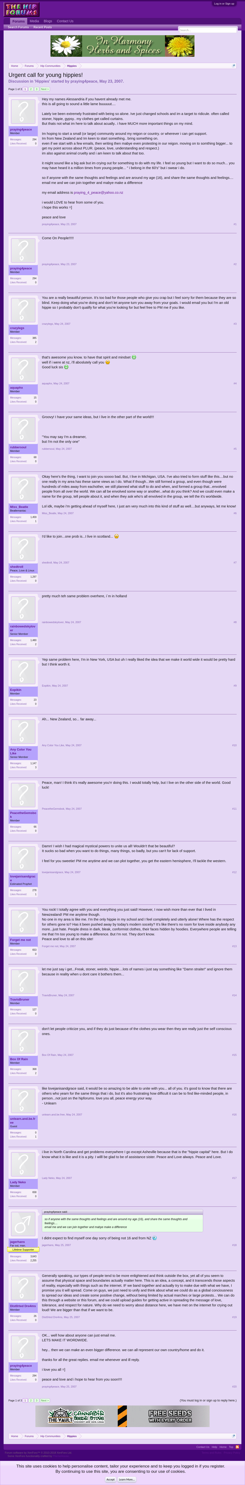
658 (35, 1192)
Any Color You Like (20, 751)
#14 (234, 995)
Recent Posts (43, 27)
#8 (235, 622)
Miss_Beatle (19, 507)
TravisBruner (19, 999)
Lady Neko (18, 1182)
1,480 (33, 640)
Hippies (42, 81)
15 (35, 397)
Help (214, 1446)
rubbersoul (18, 447)
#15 (234, 1054)
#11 (234, 808)
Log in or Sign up (224, 3)
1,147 (33, 763)
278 (35, 890)
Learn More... (127, 1479)
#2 (235, 264)
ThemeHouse (61, 1456)
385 (35, 338)
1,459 (33, 517)
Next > (45, 89)
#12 (234, 872)
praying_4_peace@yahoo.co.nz (98, 192)
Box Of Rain (19, 1059)
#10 (234, 745)
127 (35, 1009)
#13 (234, 946)
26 (35, 1316)
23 (35, 700)
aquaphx (16, 387)
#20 (234, 1386)
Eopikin (15, 690)
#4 (235, 383)
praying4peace (83, 81)
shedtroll (16, 567)
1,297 (33, 576)
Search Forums (18, 27)
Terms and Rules (212, 1452)
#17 (234, 1178)
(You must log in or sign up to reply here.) (208, 1400)
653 (35, 950)
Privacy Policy (232, 1452)
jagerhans (17, 1242)
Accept (111, 1479)
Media (34, 21)
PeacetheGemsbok (23, 815)
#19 (234, 1317)
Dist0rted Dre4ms (23, 1306)
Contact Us (65, 21)
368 (35, 1069)
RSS (237, 1447)
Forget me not (20, 940)
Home (223, 1446)
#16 (234, 1114)
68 (35, 457)
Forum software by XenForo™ (38, 1452)
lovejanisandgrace (22, 878)
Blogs (48, 21)
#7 (235, 562)
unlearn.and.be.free (22, 1120)
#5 (235, 448)
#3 (235, 323)
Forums (18, 21)
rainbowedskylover (22, 628)
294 (35, 139)
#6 (235, 513)
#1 (235, 224)
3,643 (33, 1256)
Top (231, 1446)
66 (35, 826)
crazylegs (17, 328)
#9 (235, 685)
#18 (234, 1245)
